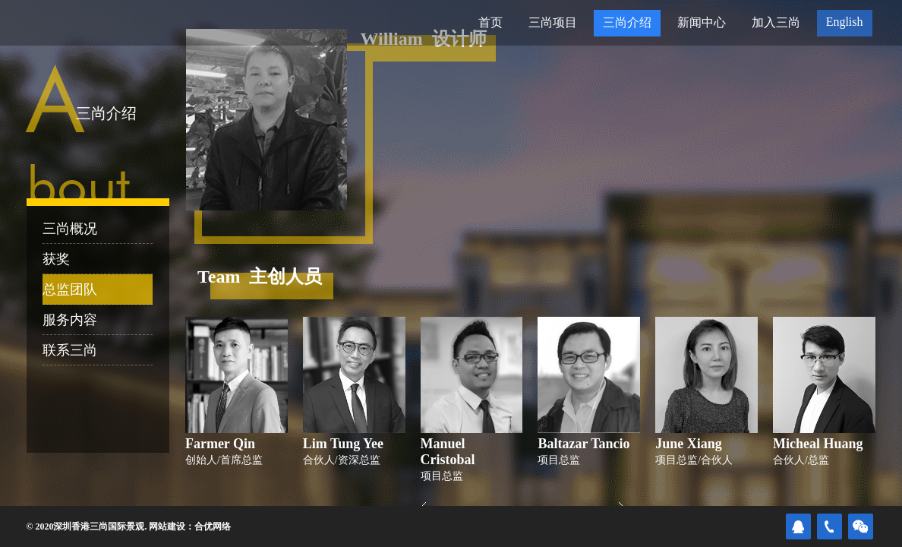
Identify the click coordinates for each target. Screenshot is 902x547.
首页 (490, 22)
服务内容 (70, 319)
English (844, 21)
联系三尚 (70, 350)
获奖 (56, 259)
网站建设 (167, 526)
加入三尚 (776, 22)
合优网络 (212, 526)
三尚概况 (70, 228)
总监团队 (70, 289)
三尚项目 (552, 22)
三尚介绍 (627, 22)
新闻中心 (701, 22)
